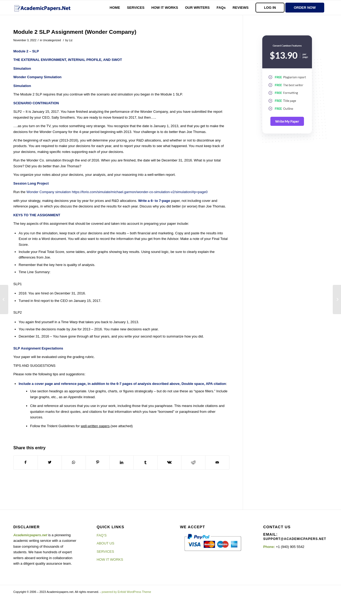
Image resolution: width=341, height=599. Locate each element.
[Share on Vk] (169, 462)
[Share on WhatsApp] (74, 462)
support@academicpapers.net (294, 539)
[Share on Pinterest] (97, 462)
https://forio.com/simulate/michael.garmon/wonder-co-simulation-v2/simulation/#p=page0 (140, 192)
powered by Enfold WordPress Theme (126, 591)
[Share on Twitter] (50, 462)
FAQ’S (102, 535)
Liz (70, 40)
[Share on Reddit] (193, 462)
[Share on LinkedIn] (121, 462)
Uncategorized (52, 40)
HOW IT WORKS (110, 559)
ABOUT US (105, 543)
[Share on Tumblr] (145, 462)
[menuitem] (115, 7)
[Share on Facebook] (26, 462)
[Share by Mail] (217, 462)
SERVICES (105, 552)
